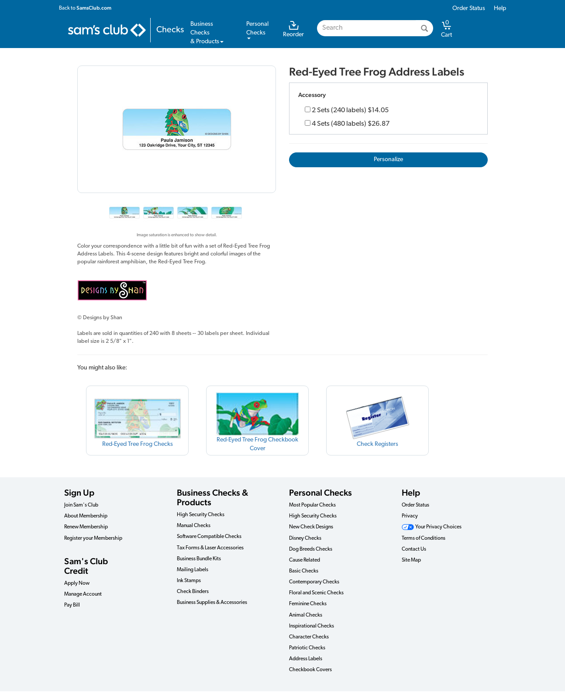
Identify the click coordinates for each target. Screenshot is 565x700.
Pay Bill (72, 605)
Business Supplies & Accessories (212, 602)
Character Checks (309, 637)
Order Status (468, 8)
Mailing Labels (192, 569)
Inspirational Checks (311, 626)
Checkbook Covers (310, 669)
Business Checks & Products (212, 497)
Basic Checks (303, 571)
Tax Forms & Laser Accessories (210, 548)
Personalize (388, 159)
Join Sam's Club (81, 505)
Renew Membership (86, 527)
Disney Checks (305, 538)
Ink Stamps (189, 580)
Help (500, 8)
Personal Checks (320, 492)
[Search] (424, 28)
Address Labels (305, 659)
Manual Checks (193, 525)
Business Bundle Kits (199, 559)
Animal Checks (305, 615)
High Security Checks (200, 514)
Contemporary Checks (314, 582)
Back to (85, 8)
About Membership (85, 516)
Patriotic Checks (307, 648)
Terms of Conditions (423, 538)
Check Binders (193, 591)
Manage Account (83, 594)
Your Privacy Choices (432, 527)
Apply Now (77, 583)
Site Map (411, 560)
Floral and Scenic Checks (316, 593)
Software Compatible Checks (209, 536)
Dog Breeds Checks (310, 549)
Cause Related (304, 560)
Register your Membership (93, 538)
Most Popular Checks (312, 505)
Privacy (410, 516)
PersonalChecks (257, 30)
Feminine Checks (308, 604)
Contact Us (414, 549)
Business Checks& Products (207, 33)
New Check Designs (311, 527)
